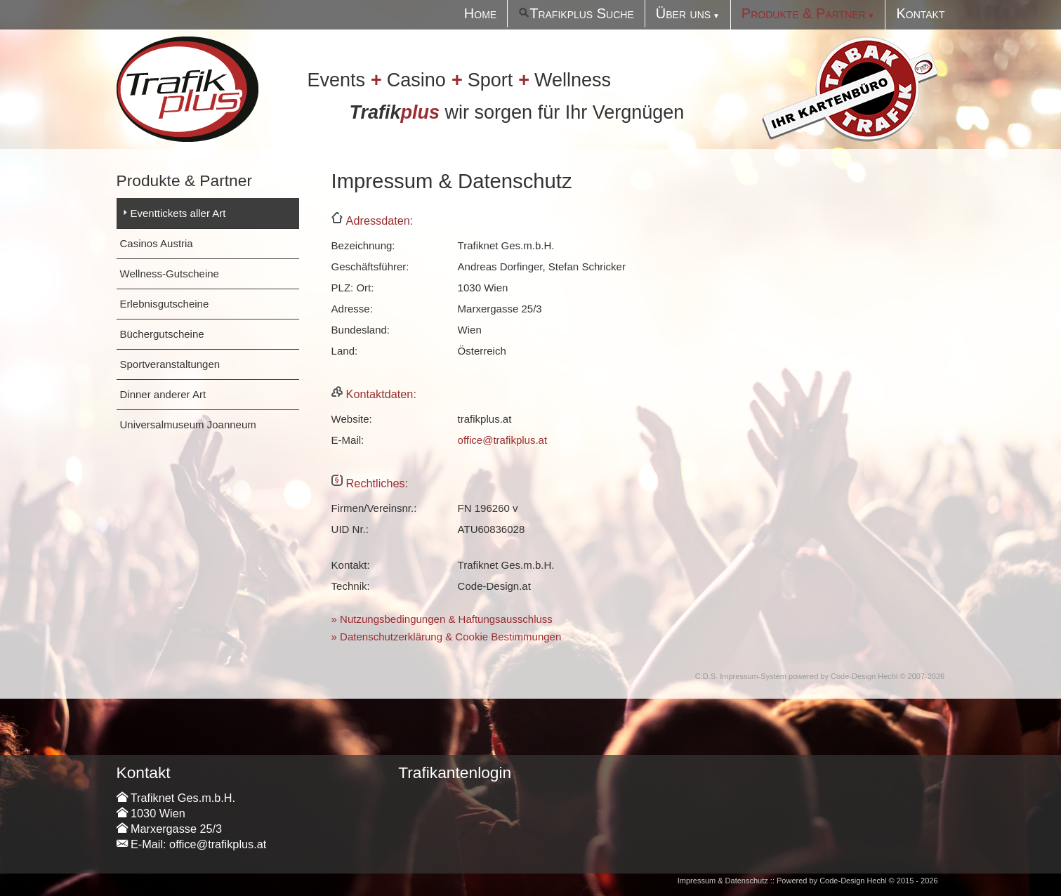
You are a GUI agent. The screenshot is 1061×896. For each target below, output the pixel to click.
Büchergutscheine (162, 334)
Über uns (683, 13)
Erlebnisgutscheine (164, 304)
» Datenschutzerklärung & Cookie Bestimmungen (446, 637)
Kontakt (920, 13)
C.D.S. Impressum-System (740, 676)
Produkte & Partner (804, 13)
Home (480, 13)
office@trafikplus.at (503, 440)
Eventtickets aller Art (178, 213)
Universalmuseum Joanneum (188, 424)
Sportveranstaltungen (170, 364)
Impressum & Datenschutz (723, 880)
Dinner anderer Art (163, 394)
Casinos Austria (156, 243)
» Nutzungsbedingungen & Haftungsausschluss (442, 619)
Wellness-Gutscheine (169, 273)
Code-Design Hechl (864, 676)
